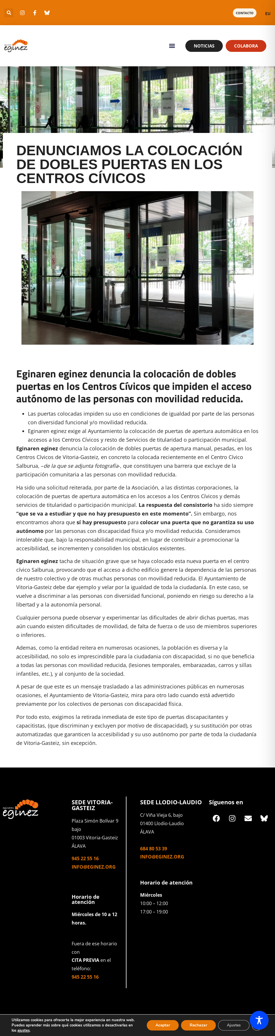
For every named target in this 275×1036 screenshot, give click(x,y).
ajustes (23, 1030)
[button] (8, 12)
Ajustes (234, 1025)
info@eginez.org (94, 867)
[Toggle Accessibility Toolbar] (259, 1020)
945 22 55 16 (85, 858)
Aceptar (162, 1025)
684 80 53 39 (153, 848)
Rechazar (198, 1025)
